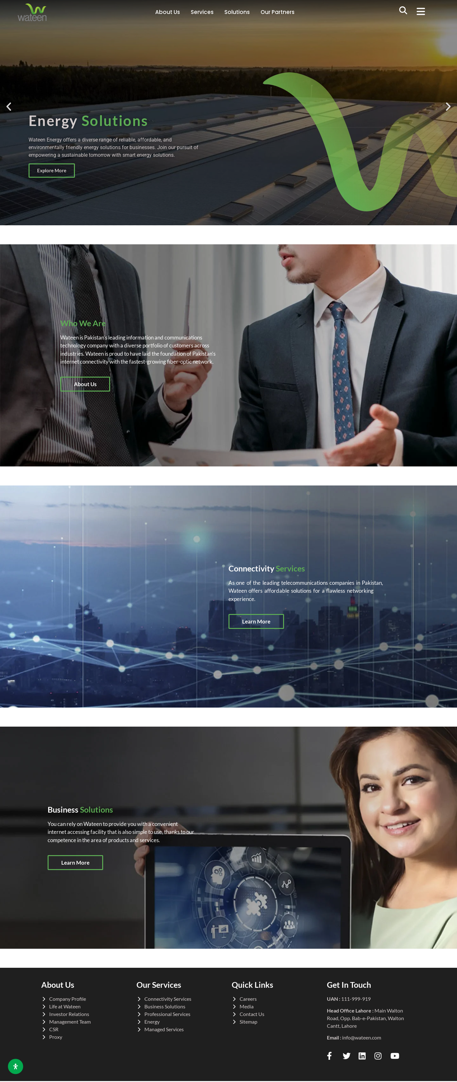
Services (202, 12)
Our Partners (278, 12)
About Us (167, 12)
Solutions (237, 12)
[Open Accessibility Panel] (15, 1066)
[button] (423, 12)
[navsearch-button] (403, 12)
